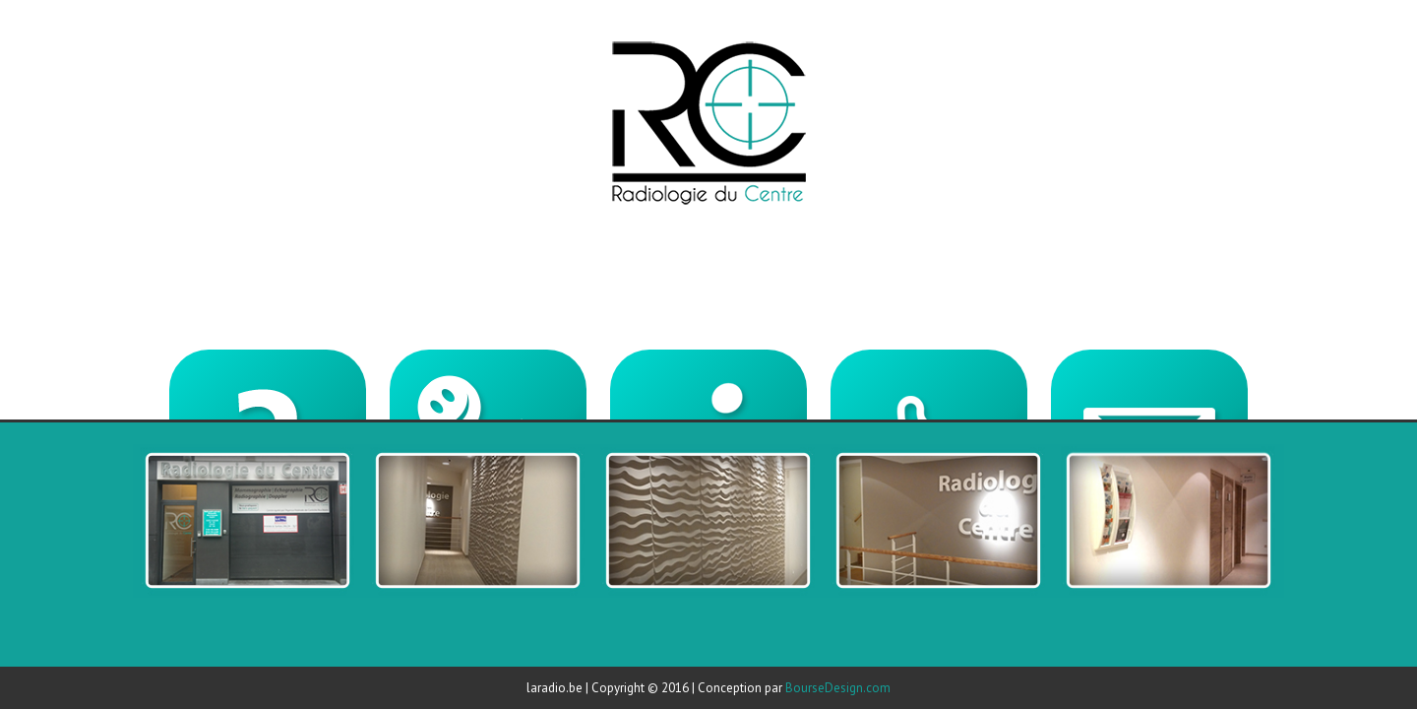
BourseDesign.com (838, 687)
